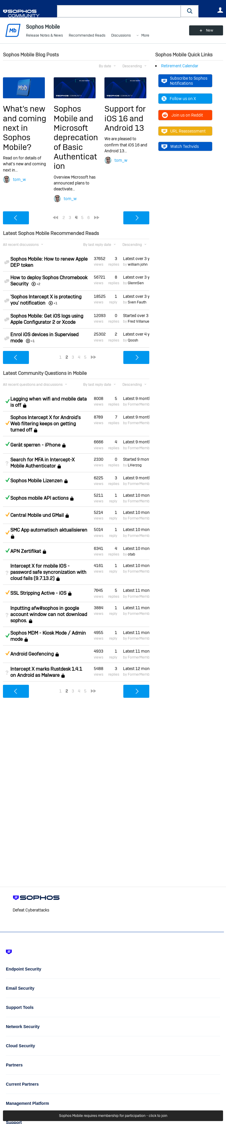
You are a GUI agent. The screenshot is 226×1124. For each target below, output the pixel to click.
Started (136, 315)
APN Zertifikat (25, 551)
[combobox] (119, 11)
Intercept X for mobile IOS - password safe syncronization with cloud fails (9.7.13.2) (48, 572)
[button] (190, 11)
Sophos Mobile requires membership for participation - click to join (113, 1115)
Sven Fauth (137, 302)
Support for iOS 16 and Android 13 (125, 118)
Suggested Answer (7, 423)
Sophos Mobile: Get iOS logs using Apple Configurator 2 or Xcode (46, 319)
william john (138, 264)
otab (131, 554)
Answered (7, 401)
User (220, 10)
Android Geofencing (32, 654)
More (145, 35)
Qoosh (133, 340)
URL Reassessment (183, 131)
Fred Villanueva (140, 321)
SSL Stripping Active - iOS (38, 593)
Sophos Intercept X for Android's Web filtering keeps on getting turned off (45, 423)
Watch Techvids (180, 146)
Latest (136, 258)
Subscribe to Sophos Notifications (184, 81)
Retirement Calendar (179, 65)
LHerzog (135, 465)
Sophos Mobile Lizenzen (36, 481)
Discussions (121, 35)
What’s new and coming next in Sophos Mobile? (24, 128)
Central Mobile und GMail (37, 515)
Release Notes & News (44, 35)
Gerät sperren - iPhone (35, 445)
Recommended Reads (87, 35)
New (209, 30)
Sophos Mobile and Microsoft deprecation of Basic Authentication (76, 137)
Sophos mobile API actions (39, 498)
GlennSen (136, 283)
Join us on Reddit (182, 115)
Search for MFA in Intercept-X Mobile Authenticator (42, 463)
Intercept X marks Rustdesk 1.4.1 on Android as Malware (46, 672)
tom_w (19, 179)
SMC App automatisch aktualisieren (48, 530)
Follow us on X (178, 98)
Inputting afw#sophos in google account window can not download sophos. (48, 614)
